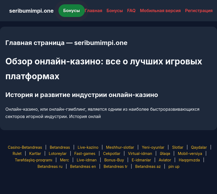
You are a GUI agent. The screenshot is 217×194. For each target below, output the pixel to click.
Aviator (165, 160)
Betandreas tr (116, 166)
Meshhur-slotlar (120, 147)
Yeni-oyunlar (153, 147)
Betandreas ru (49, 166)
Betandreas (60, 147)
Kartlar (35, 153)
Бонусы (71, 10)
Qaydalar (199, 147)
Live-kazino (88, 147)
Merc (64, 160)
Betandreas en (83, 166)
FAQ (131, 10)
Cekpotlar (111, 153)
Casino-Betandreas (25, 147)
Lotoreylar (58, 153)
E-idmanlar (141, 160)
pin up (174, 166)
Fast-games (84, 153)
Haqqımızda (189, 160)
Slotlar (177, 147)
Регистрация (199, 10)
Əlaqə (165, 153)
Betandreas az (148, 166)
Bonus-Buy (114, 160)
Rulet (17, 153)
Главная (93, 10)
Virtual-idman (140, 153)
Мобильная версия (160, 10)
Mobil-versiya (190, 153)
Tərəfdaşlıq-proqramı (33, 160)
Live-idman (87, 160)
